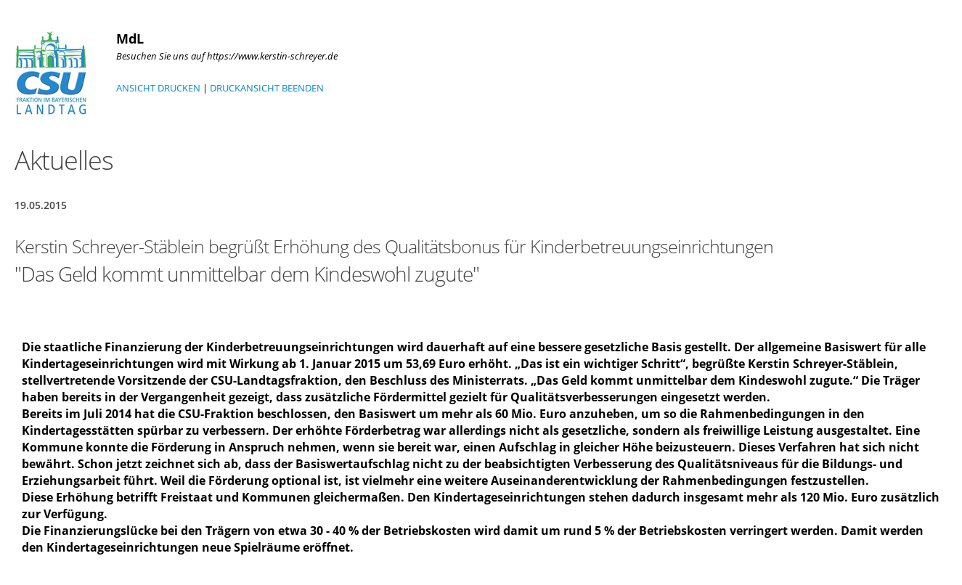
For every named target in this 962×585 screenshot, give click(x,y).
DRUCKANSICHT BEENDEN (267, 87)
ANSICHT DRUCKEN (158, 87)
